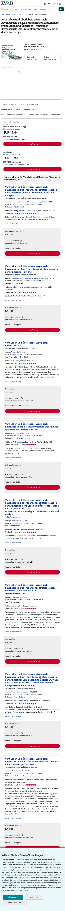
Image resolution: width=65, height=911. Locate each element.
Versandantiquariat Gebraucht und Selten (30, 778)
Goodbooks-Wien (20, 699)
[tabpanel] (31, 112)
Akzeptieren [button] (13, 897)
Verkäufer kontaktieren (12, 224)
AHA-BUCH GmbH (20, 527)
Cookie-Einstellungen (54, 880)
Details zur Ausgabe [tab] (28, 104)
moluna (16, 358)
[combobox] (35, 9)
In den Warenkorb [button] (33, 144)
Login (54, 4)
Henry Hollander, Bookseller (24, 211)
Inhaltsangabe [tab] (9, 104)
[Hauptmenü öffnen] (5, 9)
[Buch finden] (61, 9)
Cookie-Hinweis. (17, 885)
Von (33, 58)
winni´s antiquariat (20, 287)
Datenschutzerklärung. (11, 890)
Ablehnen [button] (34, 897)
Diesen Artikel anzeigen (11, 129)
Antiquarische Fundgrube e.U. (25, 440)
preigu (15, 604)
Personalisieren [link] (14, 902)
